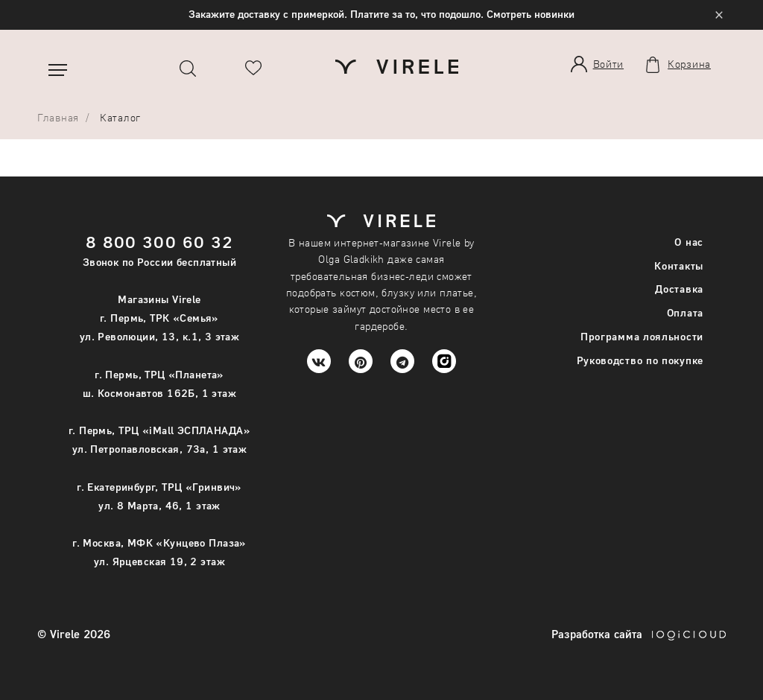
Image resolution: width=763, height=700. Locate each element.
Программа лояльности (641, 336)
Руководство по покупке (640, 360)
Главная (58, 117)
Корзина (689, 64)
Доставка (679, 288)
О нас (688, 241)
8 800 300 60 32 (160, 242)
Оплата (685, 312)
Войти (608, 63)
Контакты (678, 265)
